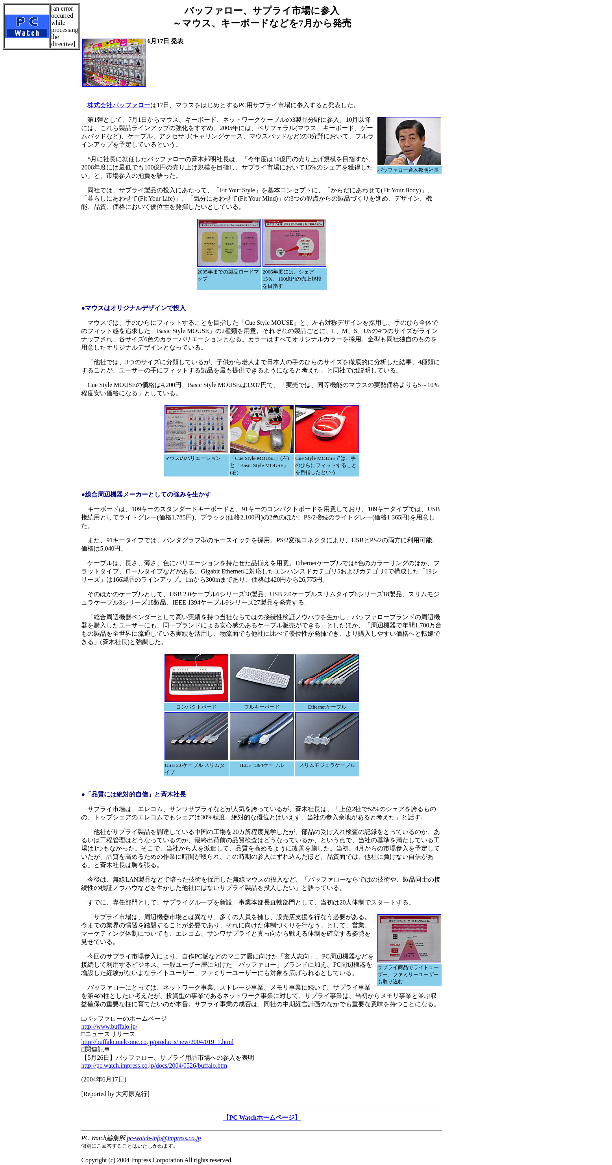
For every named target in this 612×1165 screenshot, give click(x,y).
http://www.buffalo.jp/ (109, 1026)
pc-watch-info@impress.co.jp (164, 1138)
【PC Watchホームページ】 (261, 1117)
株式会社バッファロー (118, 105)
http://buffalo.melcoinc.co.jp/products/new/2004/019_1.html (157, 1041)
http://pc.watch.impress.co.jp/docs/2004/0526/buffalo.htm (154, 1065)
